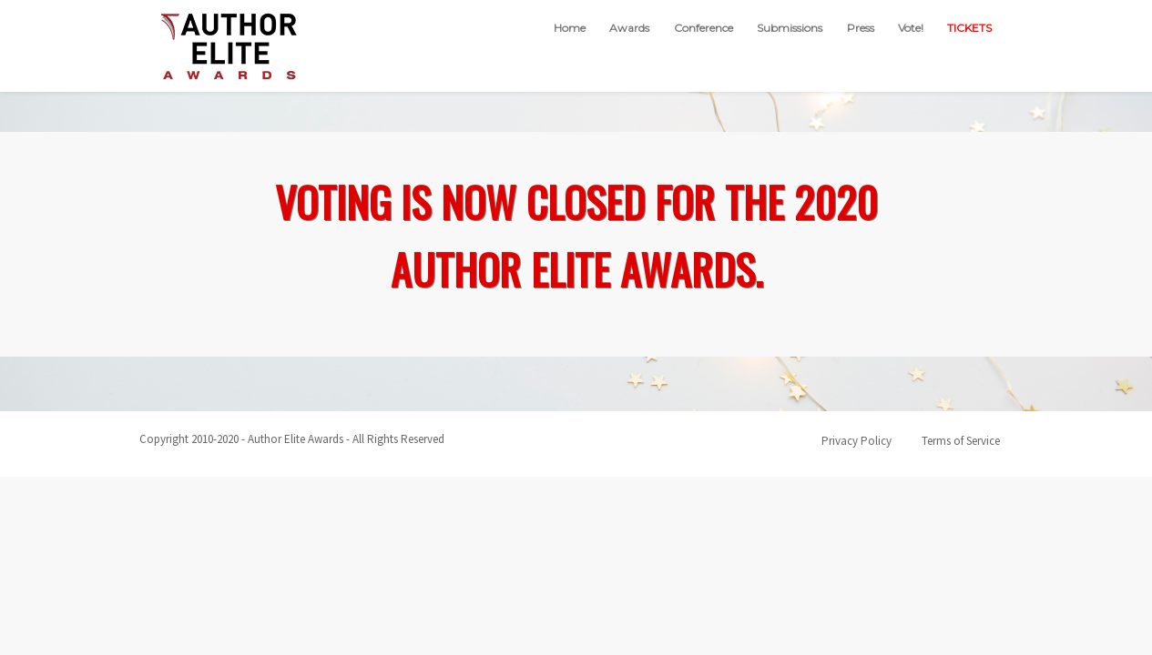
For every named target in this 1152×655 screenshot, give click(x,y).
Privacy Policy (856, 440)
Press (860, 28)
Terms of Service (961, 440)
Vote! (910, 28)
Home (570, 28)
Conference (703, 28)
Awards (629, 28)
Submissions (789, 28)
